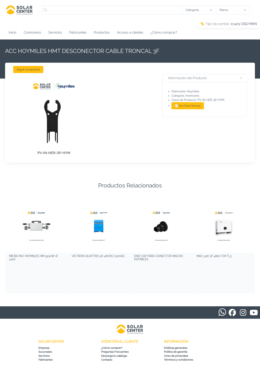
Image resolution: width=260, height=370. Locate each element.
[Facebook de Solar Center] (232, 312)
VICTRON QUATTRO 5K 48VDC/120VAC (98, 256)
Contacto (106, 359)
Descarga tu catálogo (114, 355)
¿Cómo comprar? (164, 32)
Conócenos (32, 32)
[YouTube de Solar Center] (253, 312)
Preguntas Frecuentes (115, 351)
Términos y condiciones (178, 359)
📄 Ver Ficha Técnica (187, 105)
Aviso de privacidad (176, 355)
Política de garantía (175, 351)
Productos (102, 32)
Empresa (43, 347)
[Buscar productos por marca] (233, 10)
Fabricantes (78, 32)
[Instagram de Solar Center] (243, 312)
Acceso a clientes (130, 32)
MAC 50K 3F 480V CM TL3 (214, 256)
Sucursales (45, 351)
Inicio (12, 32)
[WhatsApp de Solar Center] (222, 311)
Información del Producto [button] (187, 78)
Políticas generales (175, 347)
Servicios (55, 32)
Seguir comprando (28, 69)
